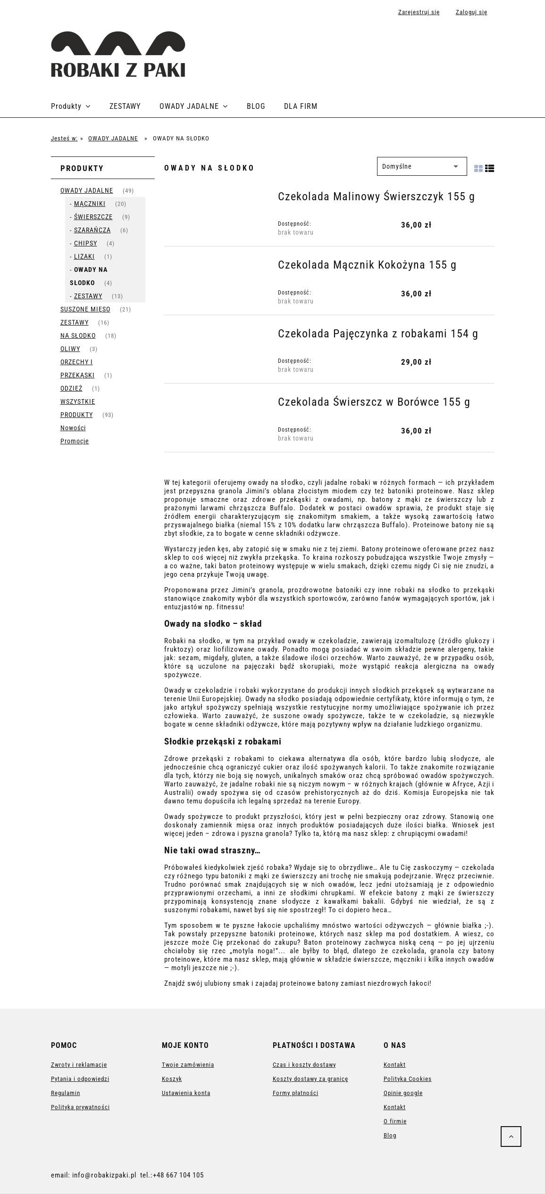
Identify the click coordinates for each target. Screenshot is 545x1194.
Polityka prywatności (80, 1107)
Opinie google (403, 1092)
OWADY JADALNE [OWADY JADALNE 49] (86, 190)
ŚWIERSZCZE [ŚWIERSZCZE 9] (93, 217)
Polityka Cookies (408, 1078)
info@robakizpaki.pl (104, 1175)
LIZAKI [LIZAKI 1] (84, 256)
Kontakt (395, 1064)
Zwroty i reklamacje (79, 1064)
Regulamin (65, 1092)
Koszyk (172, 1078)
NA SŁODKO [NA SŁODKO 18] (78, 335)
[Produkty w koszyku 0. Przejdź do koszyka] (484, 43)
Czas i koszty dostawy (304, 1064)
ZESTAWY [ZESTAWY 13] (88, 296)
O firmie (395, 1121)
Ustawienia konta (186, 1092)
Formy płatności (296, 1092)
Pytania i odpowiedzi (80, 1078)
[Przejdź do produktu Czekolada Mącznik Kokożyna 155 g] (220, 268)
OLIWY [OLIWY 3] (70, 348)
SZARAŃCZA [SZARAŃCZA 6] (92, 230)
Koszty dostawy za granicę (310, 1078)
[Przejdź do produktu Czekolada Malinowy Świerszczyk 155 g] (220, 199)
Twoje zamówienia (188, 1064)
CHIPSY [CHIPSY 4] (85, 243)
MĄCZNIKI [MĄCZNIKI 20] (90, 203)
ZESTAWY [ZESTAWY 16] (74, 322)
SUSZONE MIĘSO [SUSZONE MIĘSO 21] (85, 309)
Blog (390, 1135)
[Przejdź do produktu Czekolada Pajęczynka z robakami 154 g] (220, 336)
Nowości (73, 428)
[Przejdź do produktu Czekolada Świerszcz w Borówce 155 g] (220, 405)
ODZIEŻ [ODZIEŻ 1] (71, 388)
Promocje (74, 441)
